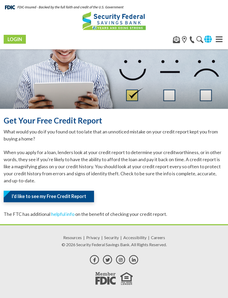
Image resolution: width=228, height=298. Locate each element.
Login (15, 39)
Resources (72, 237)
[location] (199, 40)
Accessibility (135, 237)
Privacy (93, 237)
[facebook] (94, 259)
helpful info (62, 214)
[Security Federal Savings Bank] (114, 21)
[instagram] (120, 259)
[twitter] (107, 259)
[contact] (176, 40)
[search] (184, 40)
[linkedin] (133, 259)
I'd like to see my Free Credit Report (48, 196)
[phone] (192, 40)
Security (111, 237)
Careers (158, 237)
